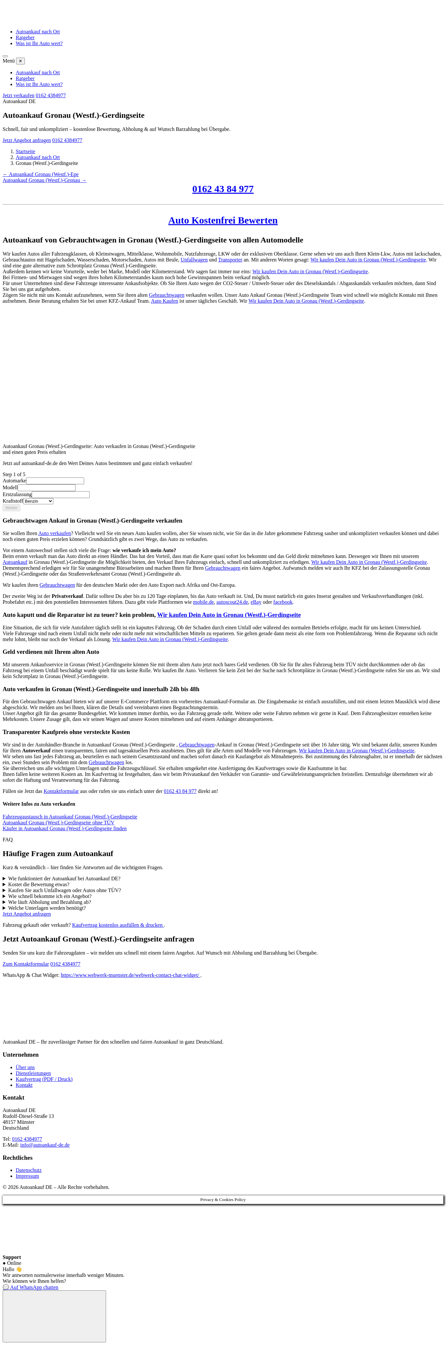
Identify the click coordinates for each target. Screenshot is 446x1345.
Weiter (11, 507)
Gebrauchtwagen (166, 295)
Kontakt (24, 1085)
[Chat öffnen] (54, 1316)
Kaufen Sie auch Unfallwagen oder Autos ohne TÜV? (64, 890)
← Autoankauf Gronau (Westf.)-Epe (41, 174)
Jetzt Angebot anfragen (27, 140)
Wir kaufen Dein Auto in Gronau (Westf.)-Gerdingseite (368, 259)
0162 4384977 (51, 95)
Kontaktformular (61, 791)
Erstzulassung (17, 494)
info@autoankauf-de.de (45, 1145)
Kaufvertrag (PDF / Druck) (44, 1079)
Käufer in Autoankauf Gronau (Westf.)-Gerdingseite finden (65, 828)
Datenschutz (29, 1170)
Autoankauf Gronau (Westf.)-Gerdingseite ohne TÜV (59, 822)
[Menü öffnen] (5, 56)
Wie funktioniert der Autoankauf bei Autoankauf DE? (64, 878)
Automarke (14, 480)
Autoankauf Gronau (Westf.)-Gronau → (44, 180)
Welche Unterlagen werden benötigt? (47, 908)
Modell (10, 487)
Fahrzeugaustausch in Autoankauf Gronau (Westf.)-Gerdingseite (70, 816)
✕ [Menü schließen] (20, 61)
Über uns (25, 1067)
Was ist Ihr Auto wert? (39, 43)
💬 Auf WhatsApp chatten (30, 1287)
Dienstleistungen (33, 1073)
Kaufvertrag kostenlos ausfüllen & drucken (118, 925)
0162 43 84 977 (223, 188)
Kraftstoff (13, 501)
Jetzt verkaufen (18, 95)
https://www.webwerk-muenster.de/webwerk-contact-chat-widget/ (131, 975)
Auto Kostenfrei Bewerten (222, 220)
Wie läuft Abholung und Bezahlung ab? (49, 902)
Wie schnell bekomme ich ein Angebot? (50, 896)
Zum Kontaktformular (26, 964)
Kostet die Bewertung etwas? (38, 884)
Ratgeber (25, 37)
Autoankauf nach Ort (38, 31)
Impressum (27, 1176)
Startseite (25, 151)
